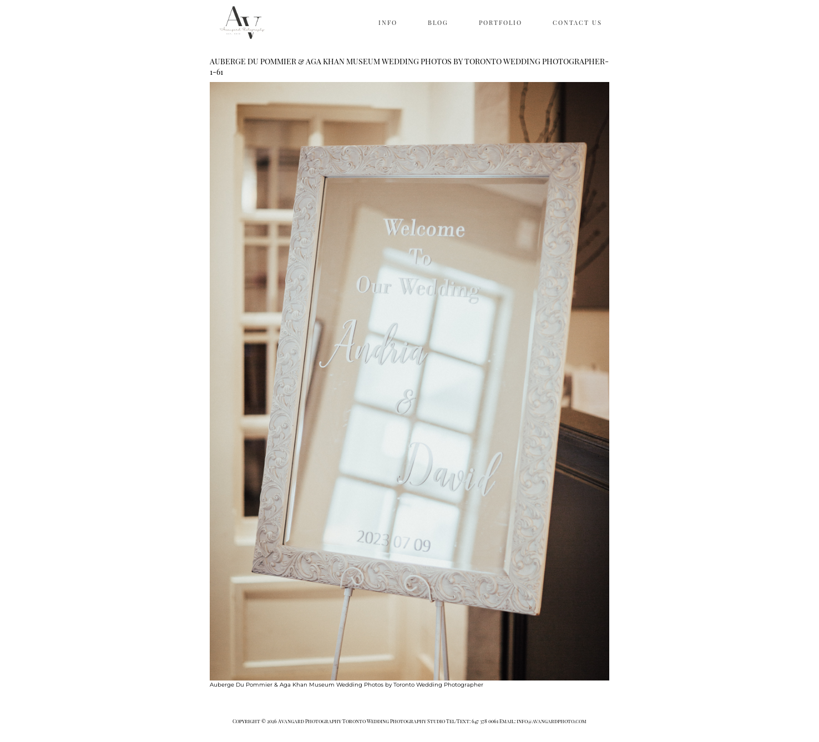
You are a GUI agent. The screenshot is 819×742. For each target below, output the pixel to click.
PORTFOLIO (500, 22)
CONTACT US (577, 22)
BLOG (438, 22)
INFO (387, 22)
